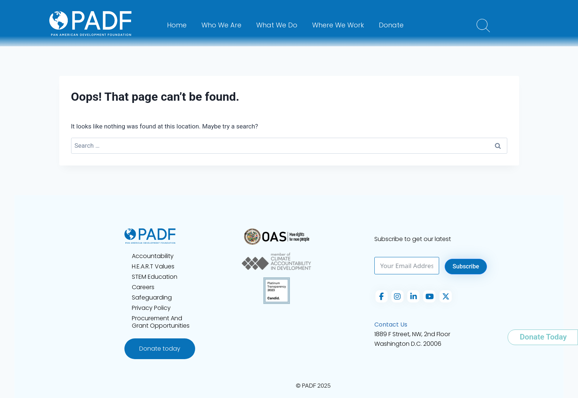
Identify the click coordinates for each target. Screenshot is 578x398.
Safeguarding (152, 297)
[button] (483, 25)
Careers (143, 287)
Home (177, 25)
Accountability (153, 256)
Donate (391, 25)
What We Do (276, 25)
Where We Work (338, 25)
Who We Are (221, 25)
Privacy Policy (151, 308)
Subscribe (465, 266)
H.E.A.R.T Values (153, 266)
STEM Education (154, 276)
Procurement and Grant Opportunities (161, 322)
